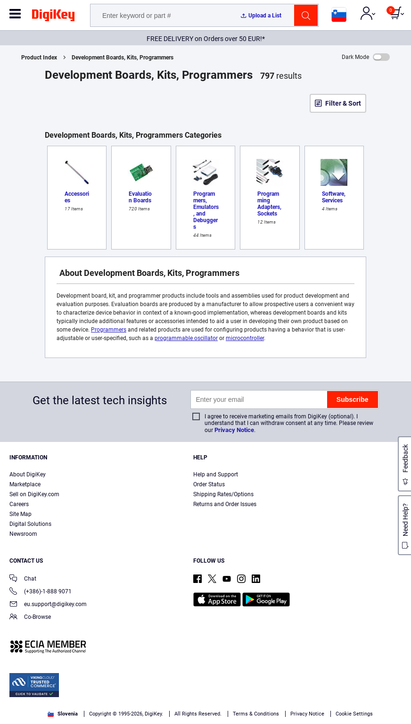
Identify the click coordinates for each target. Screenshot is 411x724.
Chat (22, 579)
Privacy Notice (234, 429)
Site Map (20, 514)
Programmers (108, 329)
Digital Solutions (30, 524)
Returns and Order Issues (224, 504)
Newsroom (23, 534)
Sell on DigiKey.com (34, 494)
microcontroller (245, 338)
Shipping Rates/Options (223, 494)
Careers (19, 504)
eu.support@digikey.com (48, 604)
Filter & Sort (343, 103)
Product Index (39, 57)
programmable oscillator (186, 338)
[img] (53, 17)
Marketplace (25, 484)
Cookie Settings (354, 714)
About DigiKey (27, 474)
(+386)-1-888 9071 (40, 592)
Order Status (209, 484)
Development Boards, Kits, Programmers (122, 57)
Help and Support (215, 474)
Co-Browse (30, 617)
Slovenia (63, 714)
